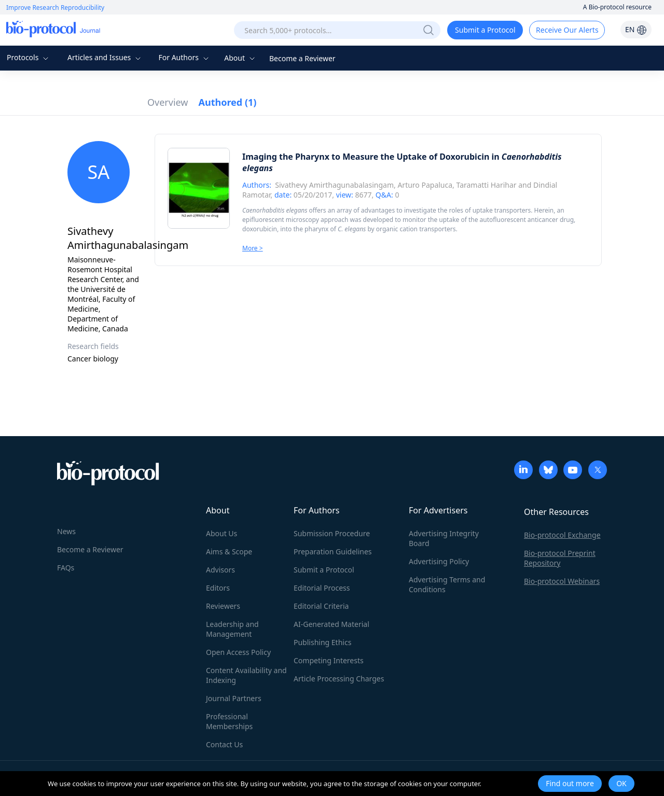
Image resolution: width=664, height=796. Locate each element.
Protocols (29, 57)
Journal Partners (233, 698)
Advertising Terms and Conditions (447, 584)
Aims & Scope (229, 551)
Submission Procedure (332, 533)
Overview (167, 102)
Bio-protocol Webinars (562, 581)
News (66, 531)
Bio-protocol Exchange (562, 535)
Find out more (570, 783)
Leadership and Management (232, 629)
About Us (221, 533)
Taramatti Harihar (486, 185)
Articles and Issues (105, 57)
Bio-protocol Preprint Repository (560, 558)
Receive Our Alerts (567, 30)
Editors (218, 588)
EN (636, 29)
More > (252, 248)
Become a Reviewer (302, 58)
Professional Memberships (229, 721)
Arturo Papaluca (424, 185)
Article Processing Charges (339, 678)
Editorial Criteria (321, 606)
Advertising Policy (439, 561)
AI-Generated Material (331, 624)
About (240, 58)
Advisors (220, 570)
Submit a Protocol (485, 30)
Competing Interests (329, 660)
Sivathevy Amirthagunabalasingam (334, 185)
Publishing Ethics (322, 642)
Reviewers (223, 606)
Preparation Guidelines (333, 551)
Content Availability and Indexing (246, 675)
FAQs (65, 567)
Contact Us (224, 744)
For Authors (184, 57)
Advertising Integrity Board (444, 538)
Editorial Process (322, 588)
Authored (228, 102)
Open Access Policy (238, 652)
